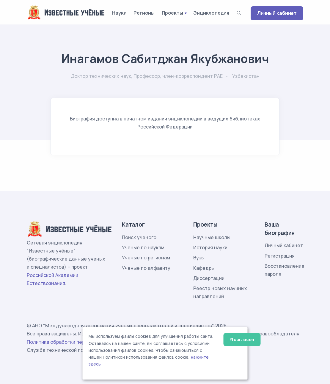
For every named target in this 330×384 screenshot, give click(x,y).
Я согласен (242, 339)
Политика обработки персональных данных (78, 342)
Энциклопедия (211, 13)
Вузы (199, 257)
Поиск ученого (139, 237)
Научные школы (211, 237)
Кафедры (204, 268)
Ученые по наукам (143, 247)
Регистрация (280, 256)
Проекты (172, 13)
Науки (119, 13)
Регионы (144, 13)
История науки (210, 247)
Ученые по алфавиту (146, 268)
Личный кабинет (277, 13)
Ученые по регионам (146, 257)
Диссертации (208, 278)
